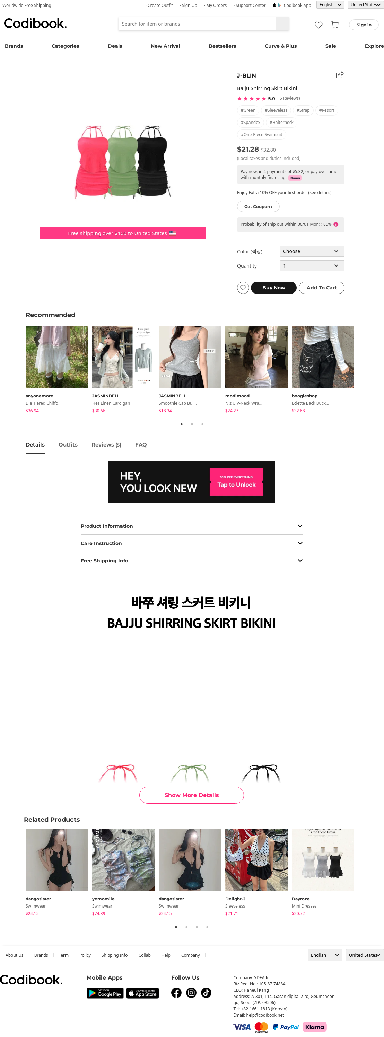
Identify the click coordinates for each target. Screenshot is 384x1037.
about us (15, 955)
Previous (20, 370)
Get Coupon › (258, 206)
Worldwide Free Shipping (26, 5)
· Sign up (188, 5)
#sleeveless (276, 110)
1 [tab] (181, 424)
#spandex (250, 122)
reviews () (106, 444)
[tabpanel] (59, 370)
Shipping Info (115, 955)
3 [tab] (202, 424)
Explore (374, 46)
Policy (85, 955)
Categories (65, 46)
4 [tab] (207, 926)
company (190, 955)
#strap (303, 110)
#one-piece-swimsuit (261, 134)
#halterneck (282, 122)
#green (248, 110)
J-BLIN (246, 75)
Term (64, 955)
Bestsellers (222, 46)
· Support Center (250, 5)
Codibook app (297, 5)
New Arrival (165, 46)
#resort (326, 110)
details (35, 444)
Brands (14, 46)
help (166, 955)
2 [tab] (192, 424)
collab (145, 955)
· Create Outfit (159, 5)
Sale (330, 46)
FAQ (141, 444)
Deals (115, 46)
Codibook (35, 23)
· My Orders (215, 5)
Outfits (68, 444)
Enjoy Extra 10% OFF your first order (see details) (284, 193)
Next (363, 370)
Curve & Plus (281, 46)
